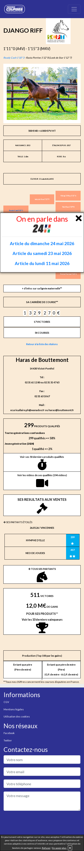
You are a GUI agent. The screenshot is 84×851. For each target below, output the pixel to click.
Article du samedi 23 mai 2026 (42, 253)
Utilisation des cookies (17, 716)
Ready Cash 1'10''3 (13, 57)
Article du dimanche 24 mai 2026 (42, 243)
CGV (6, 701)
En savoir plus (59, 848)
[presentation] (38, 823)
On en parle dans (42, 224)
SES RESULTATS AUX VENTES (42, 505)
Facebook (9, 733)
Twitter (8, 740)
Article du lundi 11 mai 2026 (42, 263)
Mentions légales (14, 709)
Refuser (46, 848)
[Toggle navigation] (74, 9)
